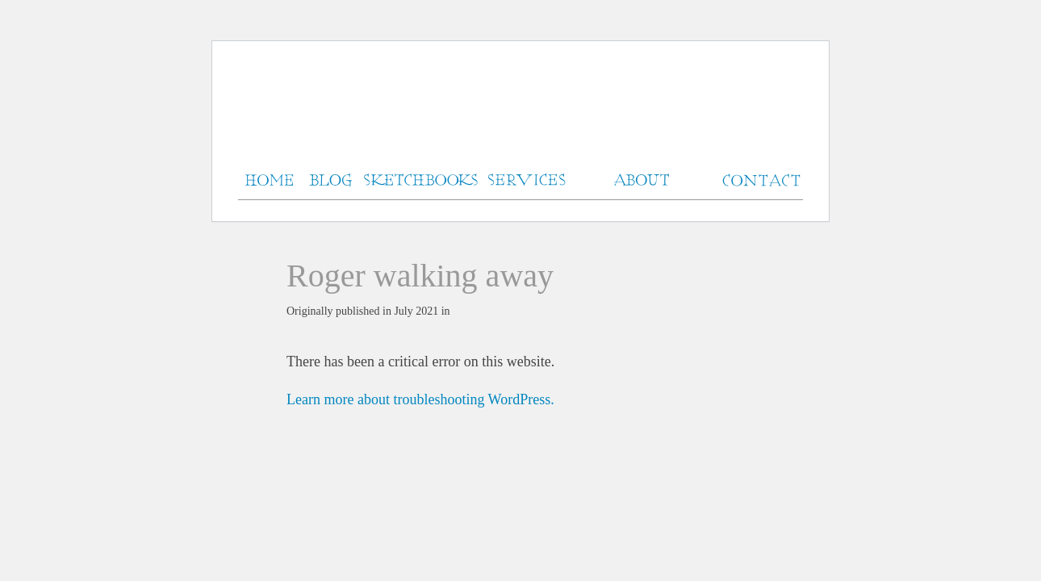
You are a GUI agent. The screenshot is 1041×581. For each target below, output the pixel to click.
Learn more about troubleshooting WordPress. (420, 399)
